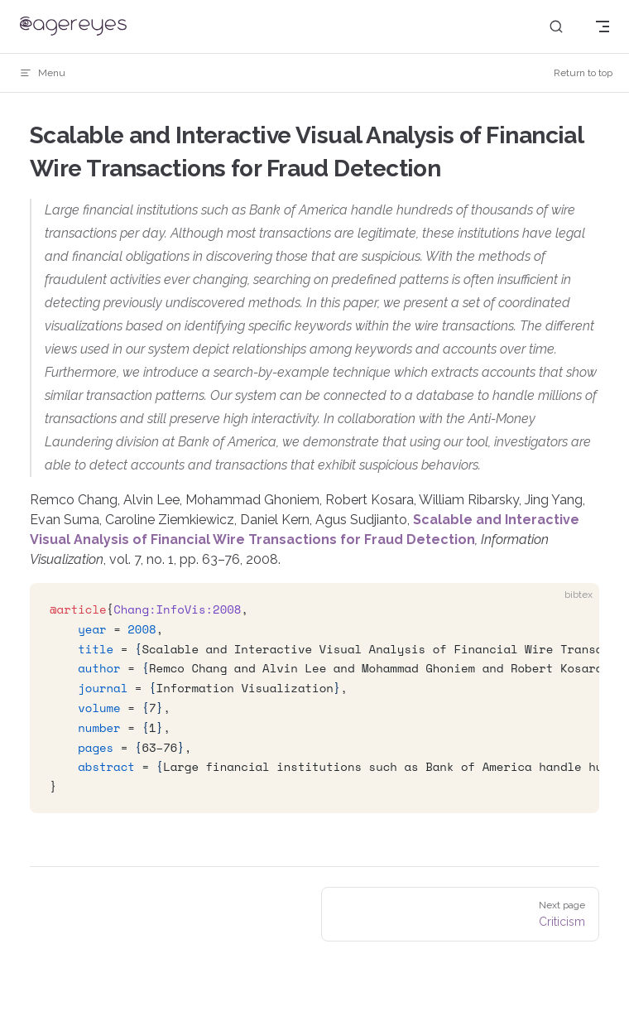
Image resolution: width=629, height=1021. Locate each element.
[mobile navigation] (602, 26)
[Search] (556, 27)
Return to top (583, 73)
